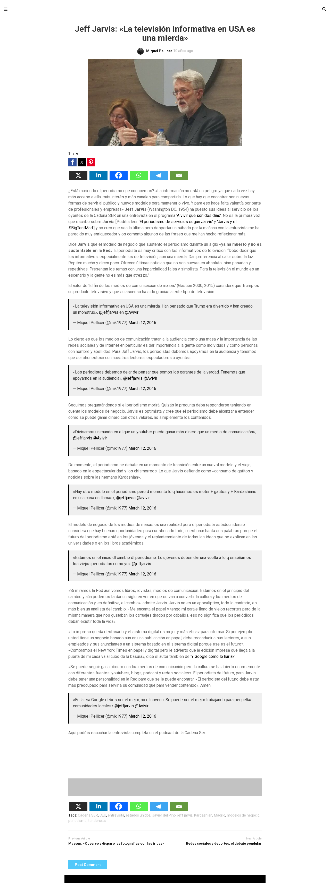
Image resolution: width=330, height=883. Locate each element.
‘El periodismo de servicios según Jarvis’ (176, 221)
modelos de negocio (243, 815)
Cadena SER (88, 815)
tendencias (97, 821)
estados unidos (138, 815)
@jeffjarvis (108, 312)
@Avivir (131, 312)
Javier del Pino (164, 815)
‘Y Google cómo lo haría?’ (213, 656)
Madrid (219, 815)
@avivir (143, 497)
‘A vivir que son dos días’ (198, 215)
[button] (72, 162)
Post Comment (88, 865)
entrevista (116, 815)
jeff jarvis (185, 815)
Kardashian (203, 815)
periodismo (77, 821)
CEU (103, 815)
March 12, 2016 (142, 322)
